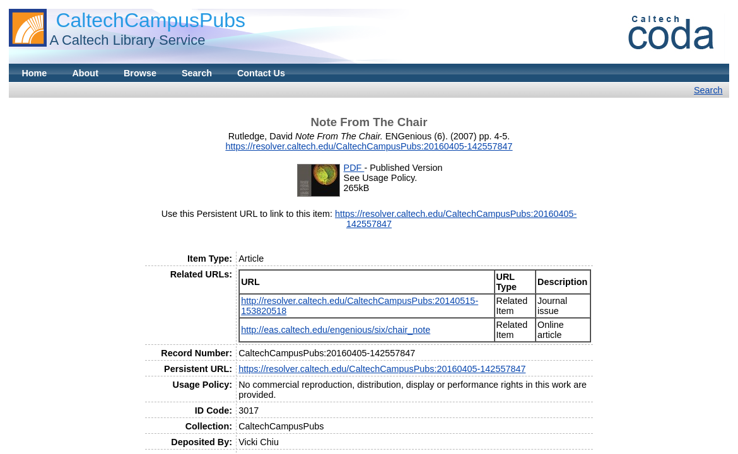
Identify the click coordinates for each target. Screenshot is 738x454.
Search (197, 73)
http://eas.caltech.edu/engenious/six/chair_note (335, 330)
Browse (140, 73)
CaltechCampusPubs (150, 20)
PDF (354, 168)
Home (34, 73)
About (85, 73)
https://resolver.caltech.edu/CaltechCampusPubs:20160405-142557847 (368, 146)
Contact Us (261, 73)
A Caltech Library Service (127, 40)
